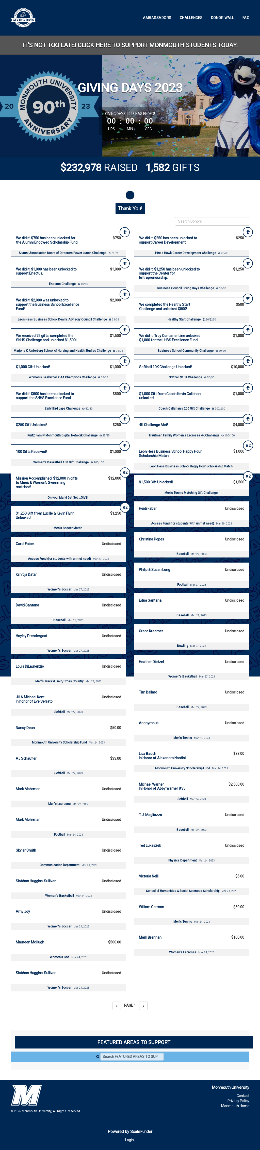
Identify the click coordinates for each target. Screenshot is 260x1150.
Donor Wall (222, 18)
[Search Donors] (212, 221)
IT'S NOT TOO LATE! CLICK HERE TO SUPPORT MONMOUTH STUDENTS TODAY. (130, 45)
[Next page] (143, 1006)
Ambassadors (157, 18)
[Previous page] (116, 1006)
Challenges (191, 18)
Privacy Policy (238, 1101)
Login (129, 1140)
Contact (243, 1096)
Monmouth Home (235, 1106)
